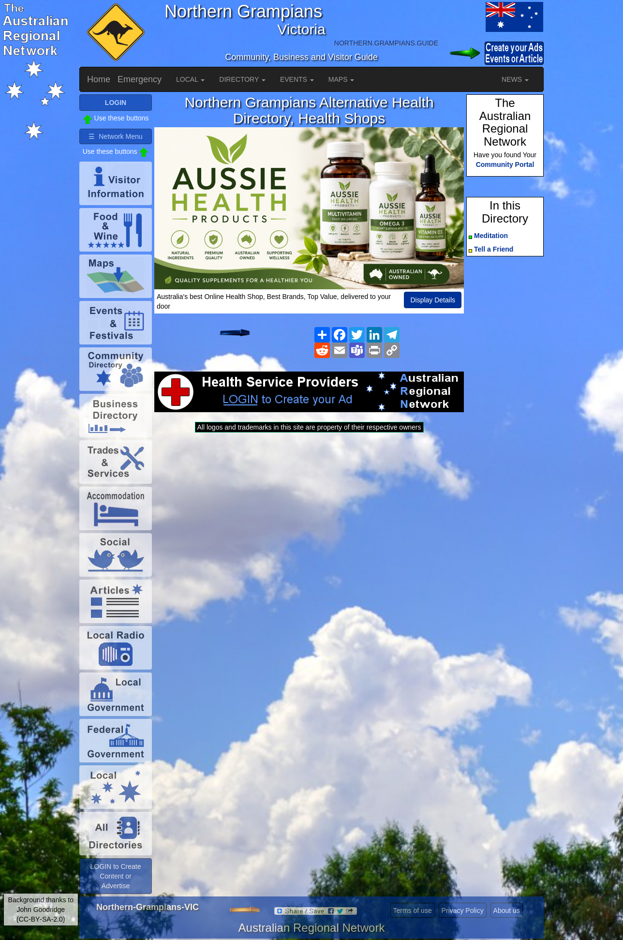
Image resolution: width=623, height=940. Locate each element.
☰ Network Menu (115, 136)
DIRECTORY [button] (242, 79)
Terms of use (412, 910)
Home (98, 79)
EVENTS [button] (297, 79)
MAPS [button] (341, 79)
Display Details (432, 300)
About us (506, 910)
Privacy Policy (463, 910)
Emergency (140, 79)
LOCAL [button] (190, 79)
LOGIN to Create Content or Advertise (115, 876)
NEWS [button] (515, 79)
